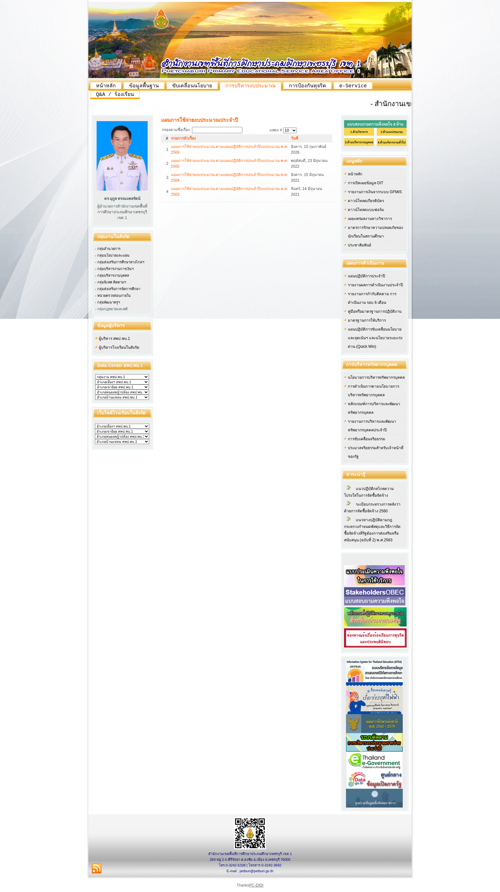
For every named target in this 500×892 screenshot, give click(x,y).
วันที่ (294, 138)
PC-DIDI (256, 885)
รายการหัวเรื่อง (183, 138)
